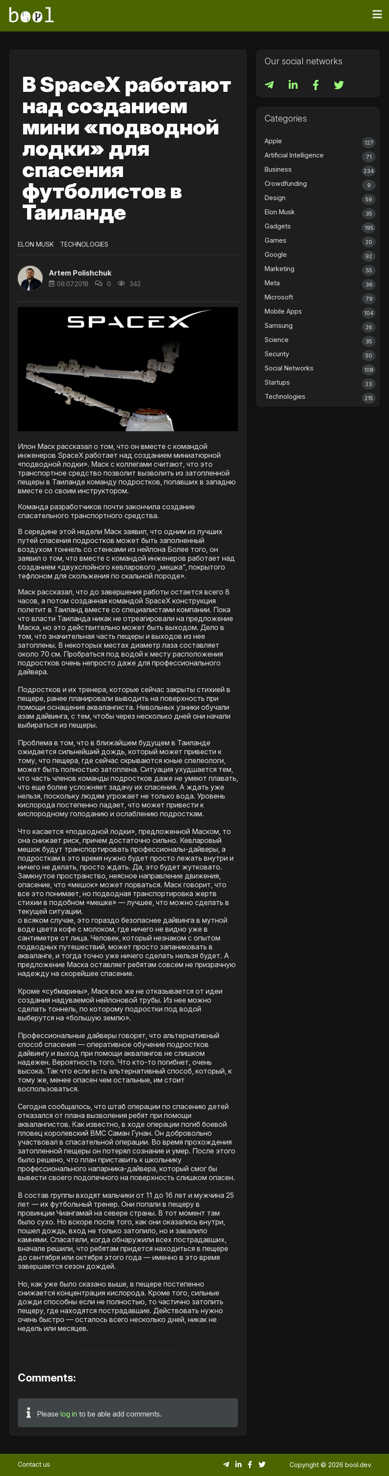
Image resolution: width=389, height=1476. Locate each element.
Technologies (84, 244)
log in (68, 1413)
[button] (30, 278)
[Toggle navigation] (377, 14)
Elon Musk (36, 244)
